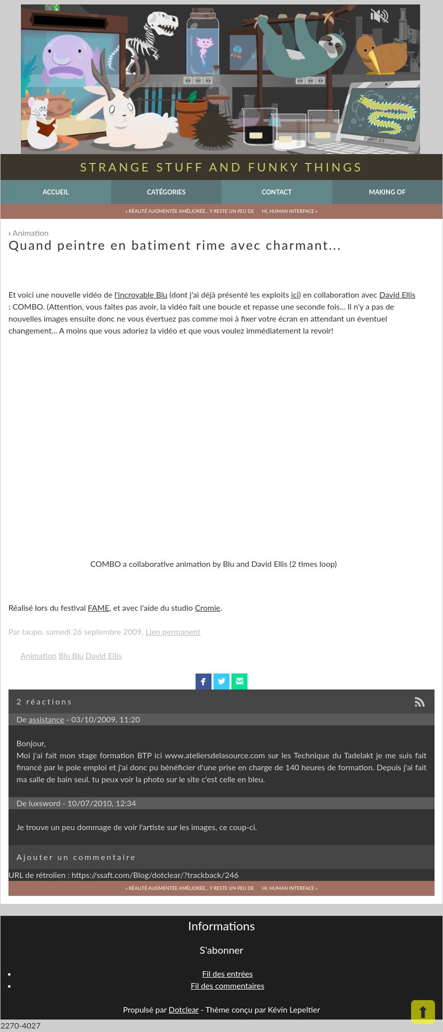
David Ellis (397, 294)
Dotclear (184, 1009)
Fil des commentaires (227, 985)
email (239, 681)
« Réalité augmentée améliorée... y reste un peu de (190, 211)
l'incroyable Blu (141, 294)
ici (294, 294)
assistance (46, 719)
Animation (30, 232)
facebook (203, 681)
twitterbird (221, 681)
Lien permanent (173, 631)
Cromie (208, 607)
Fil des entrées (227, 973)
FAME (98, 607)
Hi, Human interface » (289, 211)
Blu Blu (71, 655)
